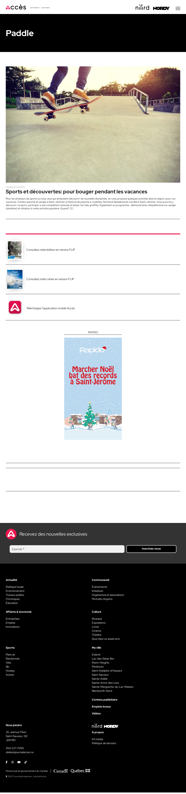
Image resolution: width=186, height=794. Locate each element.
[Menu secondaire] (178, 9)
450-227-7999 (15, 749)
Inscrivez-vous (151, 550)
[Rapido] (93, 386)
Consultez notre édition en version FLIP (50, 251)
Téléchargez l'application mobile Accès (50, 310)
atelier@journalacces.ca (19, 753)
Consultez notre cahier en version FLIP (50, 281)
